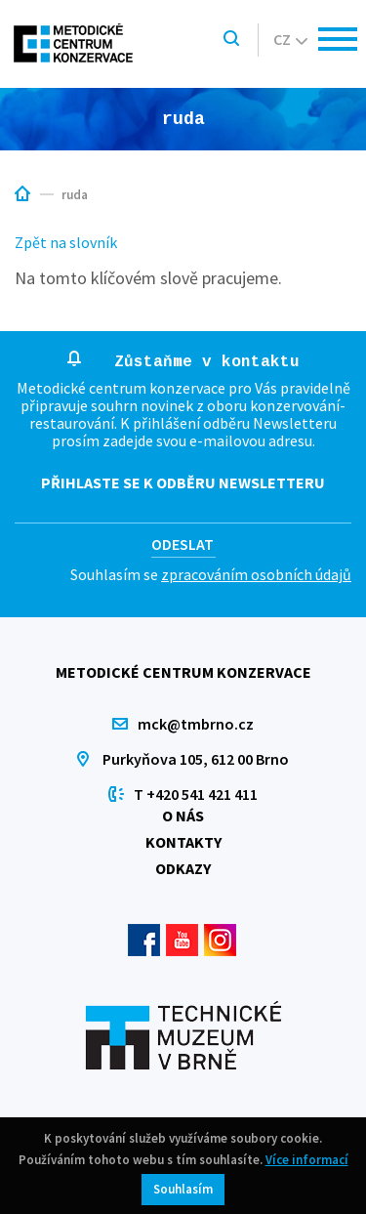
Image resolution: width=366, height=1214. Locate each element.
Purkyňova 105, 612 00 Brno (195, 759)
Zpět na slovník (66, 242)
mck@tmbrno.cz (196, 723)
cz (290, 39)
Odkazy (183, 868)
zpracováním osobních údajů (256, 574)
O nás (183, 815)
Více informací (306, 1159)
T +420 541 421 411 (196, 794)
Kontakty (183, 842)
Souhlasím (183, 1189)
